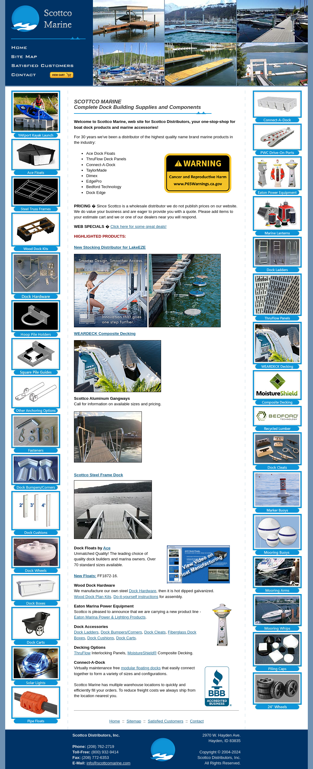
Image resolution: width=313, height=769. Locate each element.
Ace (107, 548)
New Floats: (85, 576)
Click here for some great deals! (138, 226)
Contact (197, 721)
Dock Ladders (86, 632)
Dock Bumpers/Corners (121, 632)
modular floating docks (141, 668)
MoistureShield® (142, 653)
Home (114, 721)
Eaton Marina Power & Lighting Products (109, 617)
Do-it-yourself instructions (135, 596)
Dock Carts (126, 638)
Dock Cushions (100, 638)
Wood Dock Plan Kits (92, 596)
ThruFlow (82, 653)
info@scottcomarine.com (108, 763)
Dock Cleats (155, 632)
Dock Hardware (142, 591)
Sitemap (134, 721)
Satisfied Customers (165, 721)
